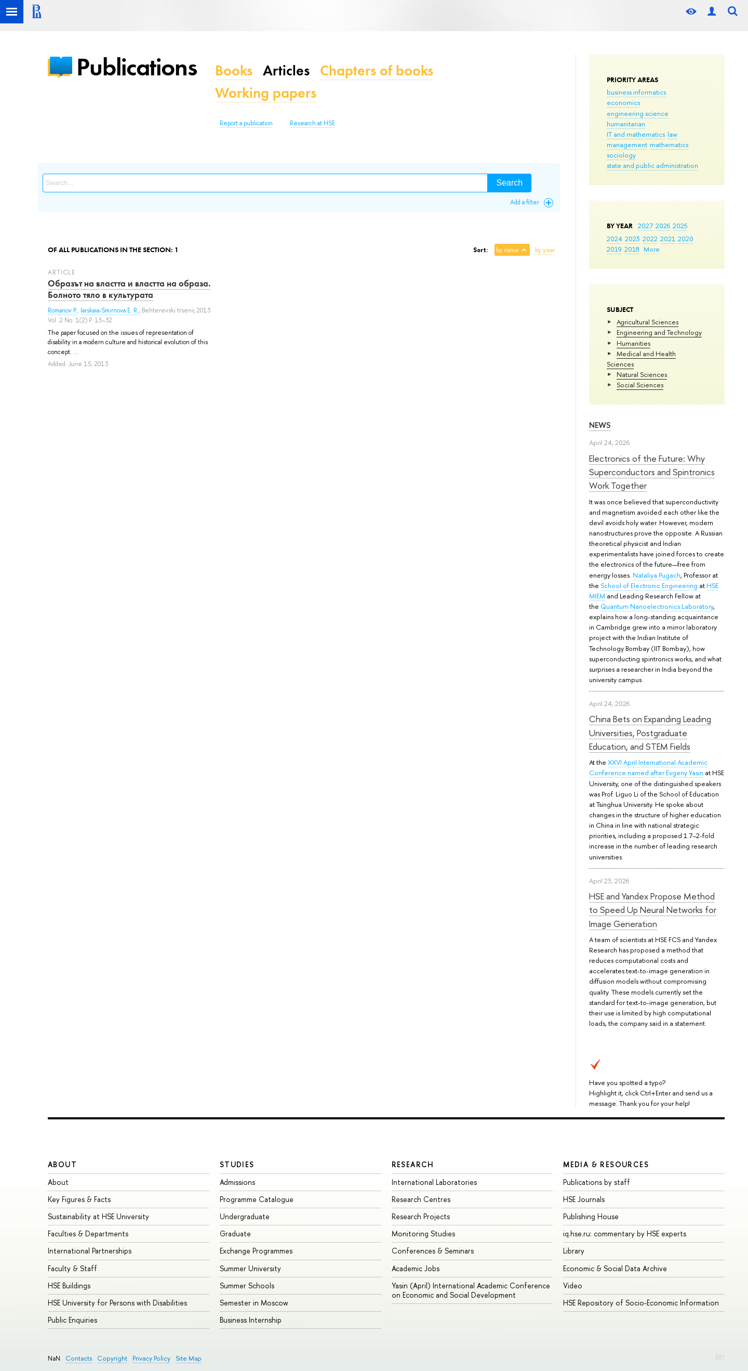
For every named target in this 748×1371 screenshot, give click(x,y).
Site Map (189, 1358)
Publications (136, 67)
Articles (286, 70)
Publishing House (591, 1216)
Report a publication (246, 123)
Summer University (250, 1268)
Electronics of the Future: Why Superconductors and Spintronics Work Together (652, 472)
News (600, 425)
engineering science (638, 113)
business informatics (636, 92)
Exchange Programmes (256, 1251)
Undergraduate (245, 1216)
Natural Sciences (642, 374)
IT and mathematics (636, 134)
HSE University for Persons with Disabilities (117, 1303)
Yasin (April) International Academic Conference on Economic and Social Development (471, 1290)
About (62, 1164)
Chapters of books (376, 70)
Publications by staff (596, 1182)
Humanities (633, 343)
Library (573, 1251)
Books (233, 70)
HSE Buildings (69, 1285)
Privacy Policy (151, 1358)
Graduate (235, 1233)
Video (572, 1285)
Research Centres (421, 1199)
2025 (680, 225)
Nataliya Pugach (656, 575)
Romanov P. (62, 310)
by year (545, 250)
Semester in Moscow (254, 1303)
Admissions (237, 1182)
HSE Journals (584, 1199)
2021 (667, 238)
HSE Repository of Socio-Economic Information (641, 1303)
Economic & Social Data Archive (615, 1268)
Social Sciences (640, 384)
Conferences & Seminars (433, 1251)
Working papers (265, 93)
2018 (631, 249)
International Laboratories (434, 1182)
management (627, 144)
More (652, 249)
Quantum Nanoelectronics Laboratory (656, 606)
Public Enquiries (72, 1320)
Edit (720, 1356)
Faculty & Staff (72, 1268)
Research (413, 1164)
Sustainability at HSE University (98, 1216)
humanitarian (626, 123)
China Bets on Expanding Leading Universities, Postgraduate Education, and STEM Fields (650, 732)
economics (623, 102)
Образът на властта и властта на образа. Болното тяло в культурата (129, 289)
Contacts (78, 1358)
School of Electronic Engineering (649, 585)
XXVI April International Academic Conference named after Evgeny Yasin (648, 767)
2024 (614, 238)
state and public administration (652, 165)
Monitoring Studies (423, 1233)
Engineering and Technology (659, 332)
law (672, 134)
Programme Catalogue (256, 1199)
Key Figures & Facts (79, 1199)
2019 (614, 249)
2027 (645, 225)
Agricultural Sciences (647, 322)
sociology (621, 155)
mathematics (669, 144)
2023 (632, 238)
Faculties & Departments (88, 1233)
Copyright (112, 1358)
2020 (685, 238)
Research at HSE (312, 123)
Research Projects (421, 1216)
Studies (237, 1164)
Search (509, 182)
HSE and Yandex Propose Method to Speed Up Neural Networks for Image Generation (652, 910)
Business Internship (251, 1320)
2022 (650, 238)
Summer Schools (247, 1285)
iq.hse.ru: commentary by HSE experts (624, 1233)
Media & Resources (606, 1164)
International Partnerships (89, 1251)
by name (507, 250)
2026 (663, 225)
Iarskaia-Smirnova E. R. (110, 310)
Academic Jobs (415, 1268)
